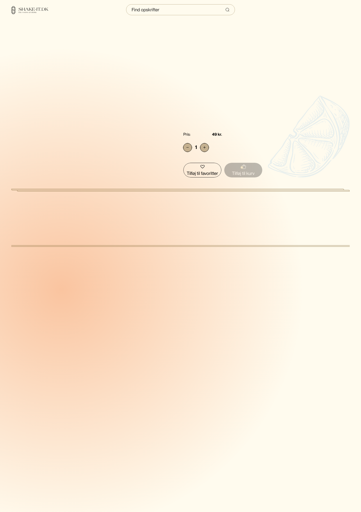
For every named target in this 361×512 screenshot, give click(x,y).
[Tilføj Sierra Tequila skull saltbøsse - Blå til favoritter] (202, 170)
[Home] (33, 10)
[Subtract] (187, 147)
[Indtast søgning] (180, 9)
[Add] (204, 147)
